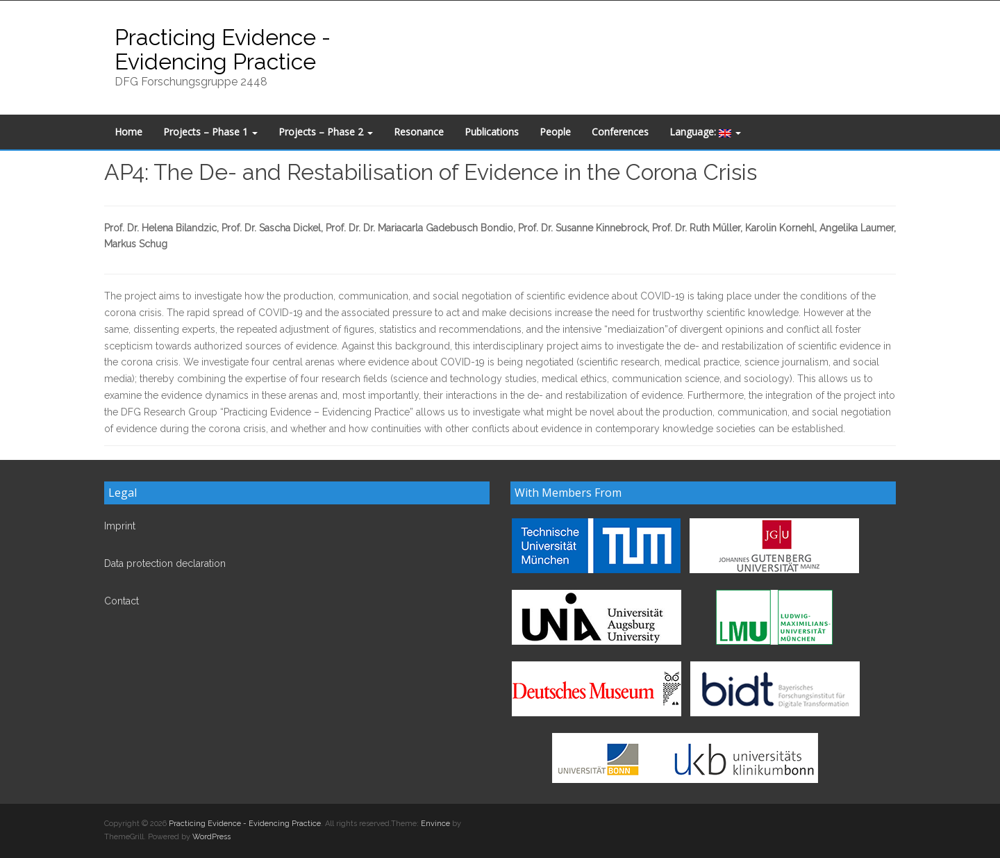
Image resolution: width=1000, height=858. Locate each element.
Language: (705, 131)
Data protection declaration (165, 563)
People (555, 131)
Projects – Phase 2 (325, 131)
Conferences (620, 131)
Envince (435, 823)
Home (128, 131)
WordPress (211, 836)
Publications (492, 131)
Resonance (419, 131)
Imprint (119, 525)
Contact (121, 601)
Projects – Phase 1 (210, 131)
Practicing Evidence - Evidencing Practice (223, 49)
